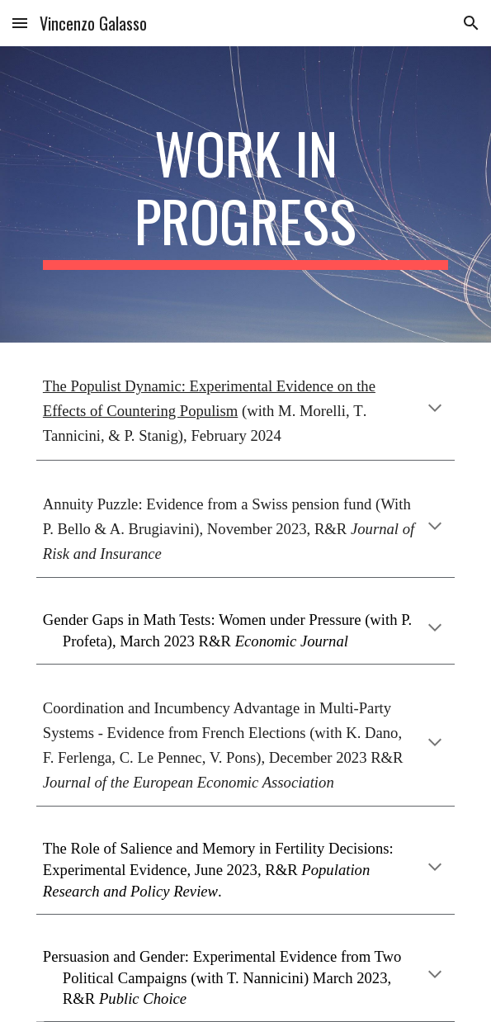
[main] (245, 194)
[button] (20, 22)
